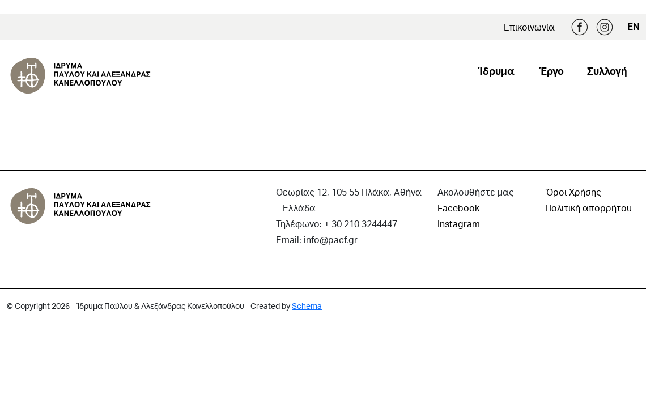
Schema (307, 306)
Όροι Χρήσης (573, 192)
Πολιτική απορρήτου (588, 208)
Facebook (579, 27)
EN (633, 26)
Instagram (604, 27)
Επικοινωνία (529, 27)
